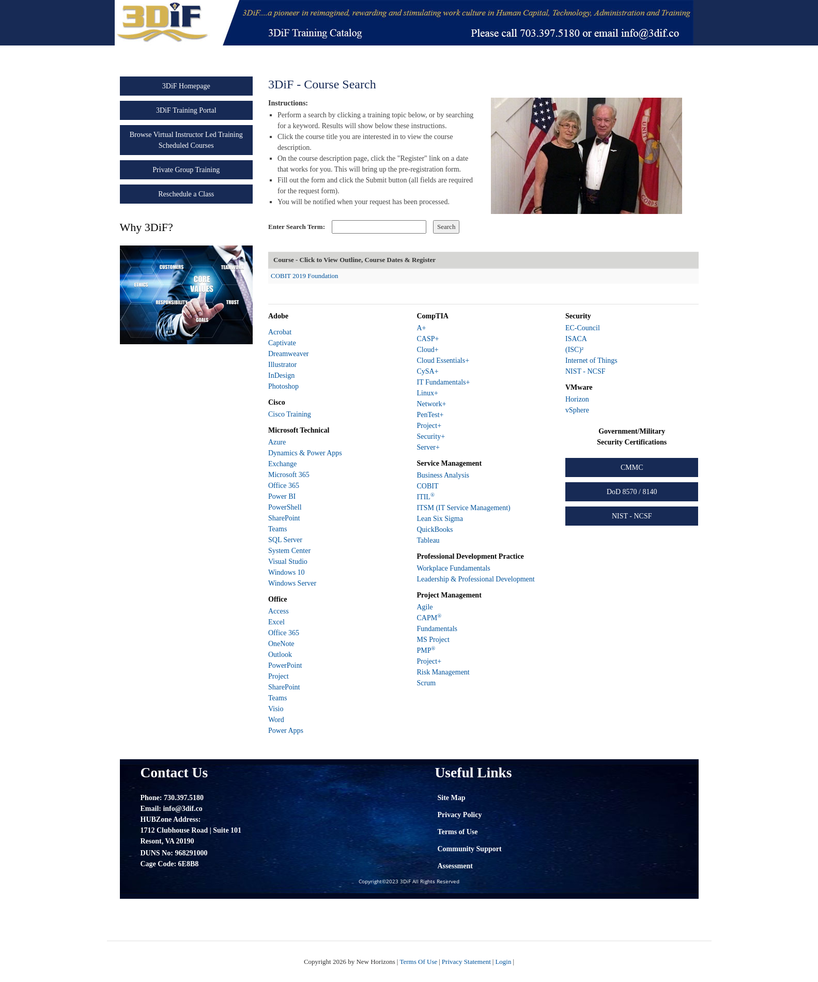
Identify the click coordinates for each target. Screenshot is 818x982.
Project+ (428, 425)
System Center (289, 551)
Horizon (577, 399)
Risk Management (442, 672)
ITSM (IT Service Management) (463, 508)
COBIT (427, 486)
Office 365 (283, 485)
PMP (425, 650)
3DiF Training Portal (186, 110)
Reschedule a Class (186, 194)
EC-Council (582, 328)
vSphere (577, 410)
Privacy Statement (466, 961)
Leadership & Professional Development (475, 579)
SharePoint (284, 518)
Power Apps (285, 730)
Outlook (280, 654)
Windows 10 (286, 572)
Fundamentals (436, 629)
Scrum (426, 683)
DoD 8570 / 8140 (632, 492)
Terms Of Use (418, 961)
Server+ (427, 447)
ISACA (576, 339)
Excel (276, 622)
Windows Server (292, 583)
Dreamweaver (288, 354)
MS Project (432, 639)
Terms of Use (458, 832)
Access (278, 611)
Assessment (455, 866)
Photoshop (283, 386)
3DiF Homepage (186, 86)
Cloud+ (427, 350)
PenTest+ (429, 415)
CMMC (632, 467)
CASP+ (427, 339)
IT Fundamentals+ (443, 382)
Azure (277, 442)
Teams (277, 529)
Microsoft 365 (289, 475)
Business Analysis (442, 475)
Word (276, 720)
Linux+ (427, 393)
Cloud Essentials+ (442, 360)
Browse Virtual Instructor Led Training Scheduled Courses (186, 140)
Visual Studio (287, 561)
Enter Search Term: (296, 227)
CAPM (428, 618)
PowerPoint (285, 665)
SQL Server (285, 540)
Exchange (282, 464)
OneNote (281, 644)
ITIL (425, 497)
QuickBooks (434, 529)
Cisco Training (289, 414)
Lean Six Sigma (439, 519)
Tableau (427, 540)
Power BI (282, 496)
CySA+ (427, 371)
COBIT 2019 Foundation (304, 276)
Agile (424, 607)
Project (278, 676)
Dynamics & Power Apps (305, 453)
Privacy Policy (460, 815)
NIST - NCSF (585, 371)
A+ (421, 328)
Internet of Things (591, 360)
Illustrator (282, 365)
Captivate (282, 343)
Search (446, 227)
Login (503, 961)
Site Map (452, 798)
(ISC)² (574, 350)
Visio (276, 709)
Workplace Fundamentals (453, 568)
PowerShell (285, 507)
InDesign (281, 375)
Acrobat (279, 332)
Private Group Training (186, 170)
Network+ (431, 404)
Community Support (470, 849)
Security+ (430, 436)
